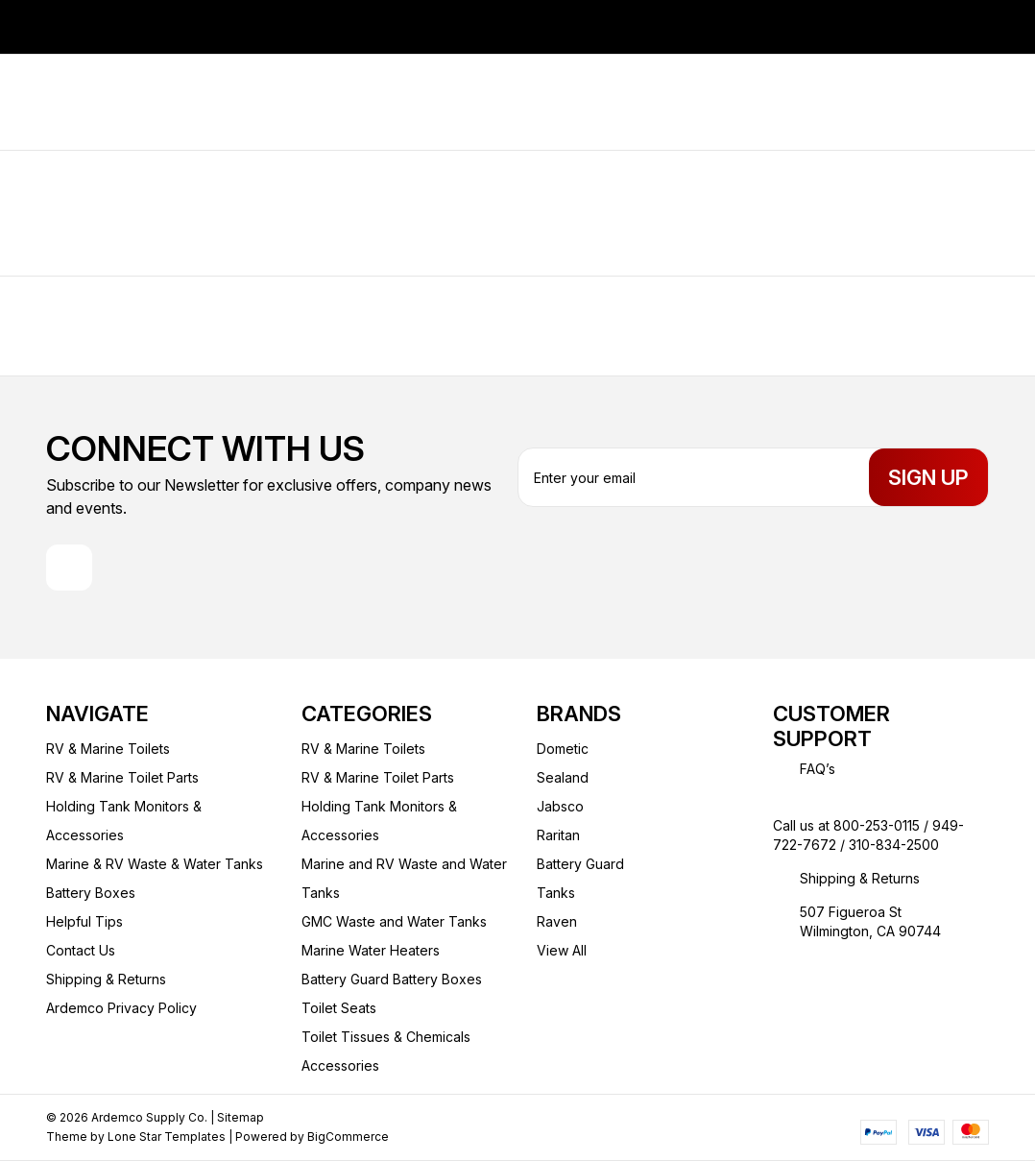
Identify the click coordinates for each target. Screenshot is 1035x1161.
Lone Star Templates (167, 1136)
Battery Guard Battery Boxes (391, 979)
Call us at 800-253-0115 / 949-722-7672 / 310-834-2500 (868, 835)
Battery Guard (580, 864)
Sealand (563, 777)
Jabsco (560, 806)
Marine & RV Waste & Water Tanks (154, 864)
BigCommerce (348, 1136)
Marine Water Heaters (370, 950)
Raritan (558, 835)
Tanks (556, 892)
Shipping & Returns (106, 979)
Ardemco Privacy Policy (121, 1008)
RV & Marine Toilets (108, 748)
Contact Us (80, 950)
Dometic (563, 748)
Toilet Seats (338, 1008)
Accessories (340, 1065)
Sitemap (240, 1117)
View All (562, 950)
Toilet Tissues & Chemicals (385, 1036)
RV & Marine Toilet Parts (122, 777)
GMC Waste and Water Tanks (394, 921)
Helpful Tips (84, 921)
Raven (557, 921)
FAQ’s (817, 769)
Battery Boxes (90, 892)
